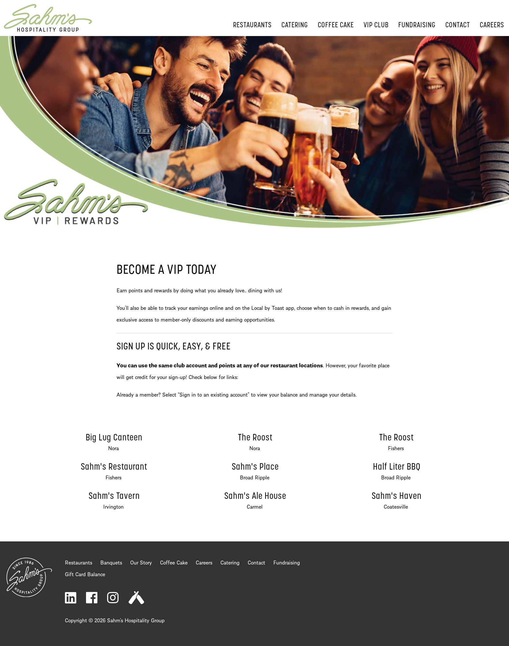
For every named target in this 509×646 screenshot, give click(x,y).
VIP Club (376, 25)
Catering (294, 25)
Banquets (111, 562)
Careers (492, 25)
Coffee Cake (336, 25)
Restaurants (252, 25)
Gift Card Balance (85, 573)
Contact (457, 25)
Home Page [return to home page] (48, 18)
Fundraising (417, 25)
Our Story (141, 562)
